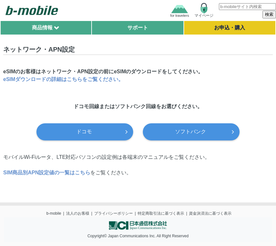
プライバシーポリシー (113, 213)
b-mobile (53, 213)
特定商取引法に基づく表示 (161, 213)
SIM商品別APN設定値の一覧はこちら (46, 172)
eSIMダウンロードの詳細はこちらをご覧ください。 (63, 79)
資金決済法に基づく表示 (210, 213)
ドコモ (84, 131)
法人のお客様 (77, 213)
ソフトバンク (190, 131)
